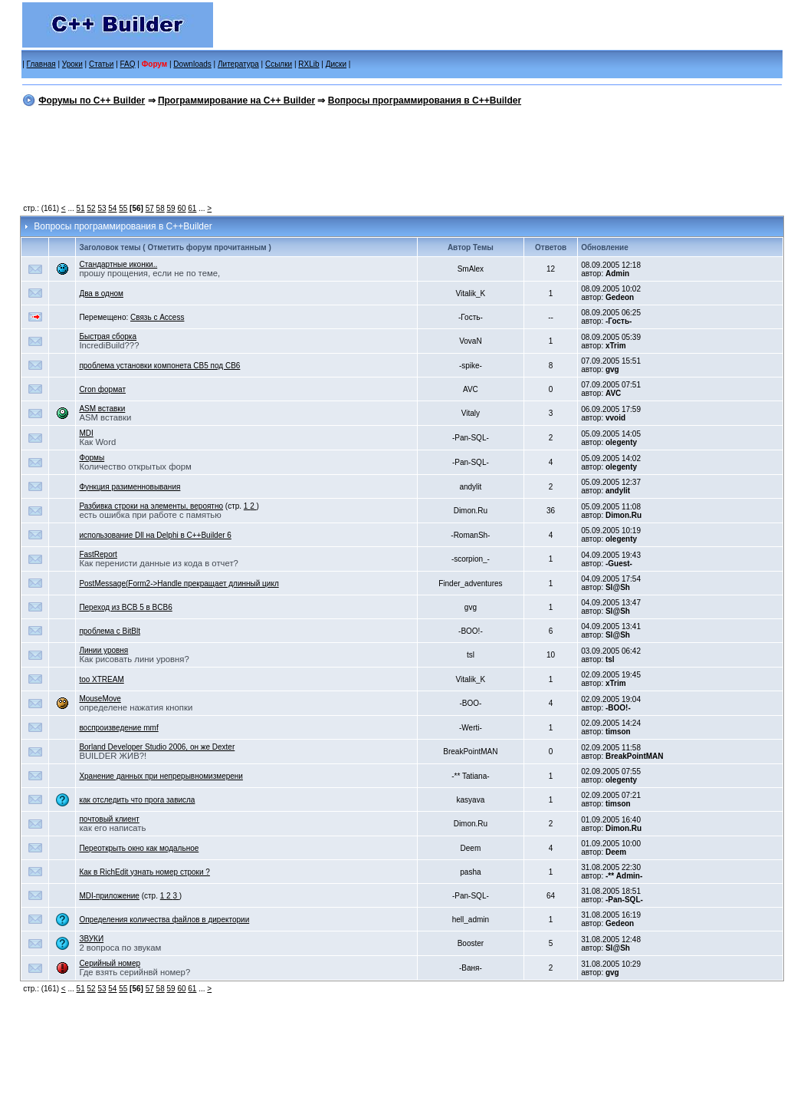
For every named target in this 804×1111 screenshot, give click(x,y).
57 (150, 208)
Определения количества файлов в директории (164, 919)
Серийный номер (109, 963)
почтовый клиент (109, 819)
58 (160, 208)
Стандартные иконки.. (118, 264)
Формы (91, 457)
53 (101, 208)
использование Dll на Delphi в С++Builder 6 (155, 535)
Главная (41, 64)
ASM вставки (102, 408)
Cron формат (102, 389)
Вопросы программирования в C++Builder (424, 100)
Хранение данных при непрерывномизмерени (161, 776)
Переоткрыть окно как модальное (139, 848)
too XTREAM (101, 679)
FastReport (97, 554)
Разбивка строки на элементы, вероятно (151, 506)
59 (171, 208)
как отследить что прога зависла (137, 800)
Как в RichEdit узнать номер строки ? (144, 872)
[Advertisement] (402, 158)
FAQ (128, 64)
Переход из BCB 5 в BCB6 (125, 607)
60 (181, 208)
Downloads (192, 64)
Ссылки (278, 64)
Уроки (72, 64)
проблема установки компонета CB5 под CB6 (159, 365)
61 (192, 208)
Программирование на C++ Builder (236, 100)
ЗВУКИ (91, 939)
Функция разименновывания (129, 487)
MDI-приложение (109, 896)
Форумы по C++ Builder (91, 100)
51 (81, 208)
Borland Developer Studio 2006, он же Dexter (157, 747)
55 (123, 208)
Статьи (101, 64)
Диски (336, 64)
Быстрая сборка (107, 336)
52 (91, 208)
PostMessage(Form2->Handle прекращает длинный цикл (178, 583)
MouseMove (99, 698)
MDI (86, 433)
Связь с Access (157, 317)
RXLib (308, 64)
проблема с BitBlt (109, 631)
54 (112, 208)
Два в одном (101, 293)
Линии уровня (103, 650)
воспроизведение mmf (118, 728)
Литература (238, 64)
